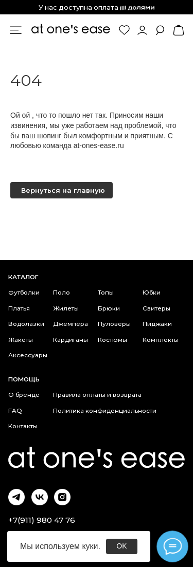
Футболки (24, 292)
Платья (19, 308)
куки (90, 546)
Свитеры (156, 308)
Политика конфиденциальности (104, 410)
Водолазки (26, 323)
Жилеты (66, 308)
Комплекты (161, 339)
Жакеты (20, 339)
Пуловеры (114, 323)
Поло (61, 292)
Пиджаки (157, 323)
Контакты (23, 426)
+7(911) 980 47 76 (41, 520)
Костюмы (112, 339)
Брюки (109, 308)
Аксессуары (27, 355)
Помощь (24, 379)
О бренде (24, 394)
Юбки (152, 292)
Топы (106, 292)
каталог (23, 277)
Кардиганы (70, 339)
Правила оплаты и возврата (97, 394)
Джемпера (70, 323)
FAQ (15, 410)
